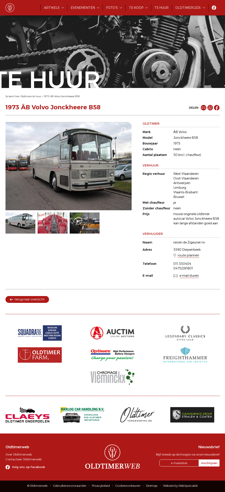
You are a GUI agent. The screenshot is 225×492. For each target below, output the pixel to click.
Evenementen (83, 8)
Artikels (52, 8)
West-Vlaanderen (186, 174)
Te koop (136, 8)
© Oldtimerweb (37, 485)
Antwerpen (181, 183)
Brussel (178, 197)
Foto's (112, 8)
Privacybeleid (101, 485)
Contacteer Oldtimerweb (23, 459)
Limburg (179, 188)
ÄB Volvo (180, 132)
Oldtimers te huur (30, 96)
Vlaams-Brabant (185, 192)
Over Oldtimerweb (18, 454)
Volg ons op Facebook (28, 467)
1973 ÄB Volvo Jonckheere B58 (62, 96)
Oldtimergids (188, 8)
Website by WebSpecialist (180, 485)
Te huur (161, 8)
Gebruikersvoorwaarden (69, 485)
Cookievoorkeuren (127, 485)
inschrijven (209, 463)
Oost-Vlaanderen (186, 178)
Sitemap (152, 485)
